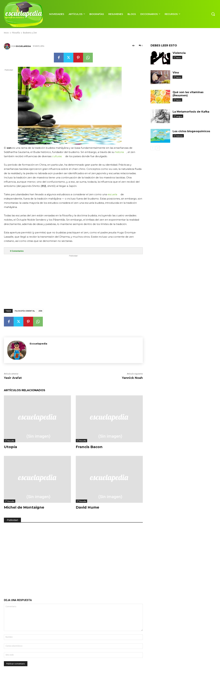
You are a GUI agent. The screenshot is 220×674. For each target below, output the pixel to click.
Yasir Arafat (13, 378)
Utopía (10, 447)
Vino (176, 72)
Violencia (179, 52)
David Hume (87, 507)
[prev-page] (153, 148)
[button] (213, 14)
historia (119, 152)
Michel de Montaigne (24, 507)
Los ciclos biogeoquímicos (191, 131)
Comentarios (17, 251)
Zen (40, 311)
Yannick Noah (132, 378)
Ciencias (179, 136)
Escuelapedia (23, 46)
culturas (57, 156)
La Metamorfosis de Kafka (191, 111)
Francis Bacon (89, 447)
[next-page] (158, 148)
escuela (112, 194)
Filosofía (10, 441)
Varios (178, 57)
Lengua (179, 116)
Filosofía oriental (25, 311)
